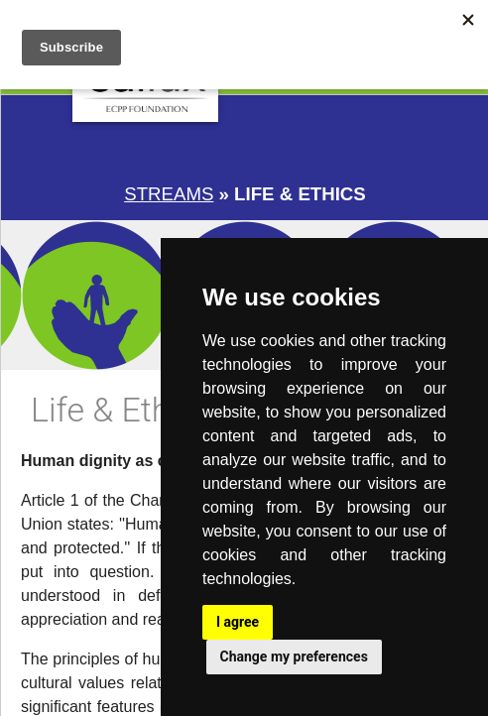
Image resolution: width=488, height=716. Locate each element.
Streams (168, 193)
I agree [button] (237, 622)
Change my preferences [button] (294, 656)
